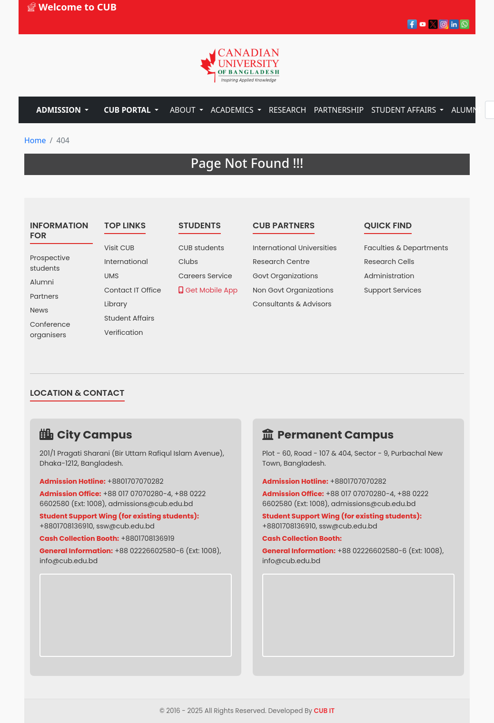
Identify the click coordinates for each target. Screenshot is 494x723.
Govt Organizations (285, 276)
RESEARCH (287, 110)
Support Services (392, 290)
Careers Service (205, 276)
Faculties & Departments (406, 248)
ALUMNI (466, 110)
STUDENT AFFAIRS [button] (404, 110)
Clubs (188, 261)
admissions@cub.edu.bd (151, 503)
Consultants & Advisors (292, 304)
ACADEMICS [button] (233, 110)
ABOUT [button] (184, 110)
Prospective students (50, 263)
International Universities (295, 248)
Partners (44, 296)
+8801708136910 (66, 526)
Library (115, 304)
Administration (389, 276)
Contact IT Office (132, 290)
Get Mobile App (207, 290)
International (126, 261)
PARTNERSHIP (339, 110)
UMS (111, 276)
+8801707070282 (136, 481)
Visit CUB (119, 248)
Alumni (42, 282)
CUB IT (324, 710)
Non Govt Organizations (293, 290)
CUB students (201, 248)
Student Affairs (129, 318)
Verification (123, 332)
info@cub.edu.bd (69, 561)
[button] (62, 109)
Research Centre (281, 261)
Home (35, 140)
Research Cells (389, 261)
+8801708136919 (148, 538)
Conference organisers (50, 330)
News (39, 310)
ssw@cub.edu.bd (125, 526)
